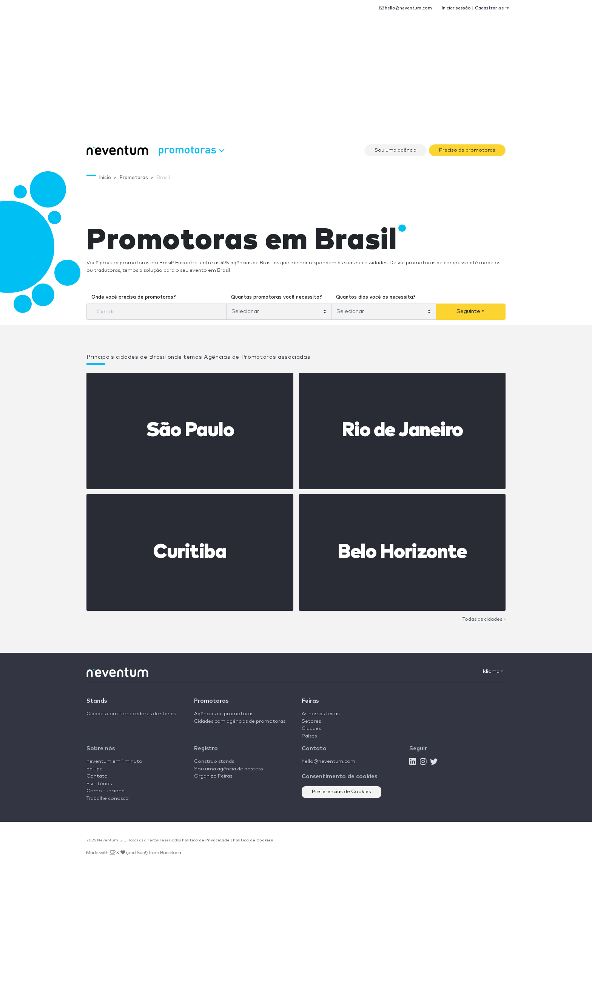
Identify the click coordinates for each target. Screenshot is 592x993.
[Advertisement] (296, 83)
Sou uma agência (395, 150)
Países (309, 736)
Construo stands (214, 761)
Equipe (94, 769)
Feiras (310, 701)
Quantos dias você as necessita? (376, 297)
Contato (97, 776)
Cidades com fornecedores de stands (131, 713)
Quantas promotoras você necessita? (276, 297)
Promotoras (211, 701)
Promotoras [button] (191, 149)
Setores (311, 721)
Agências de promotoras (223, 713)
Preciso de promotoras (467, 150)
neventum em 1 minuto (114, 761)
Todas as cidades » (484, 619)
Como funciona (105, 791)
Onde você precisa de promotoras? (133, 297)
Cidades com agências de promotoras (239, 721)
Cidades (311, 728)
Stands (96, 701)
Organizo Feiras (213, 776)
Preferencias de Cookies (341, 791)
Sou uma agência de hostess (228, 769)
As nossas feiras (320, 713)
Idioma (493, 671)
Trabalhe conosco (107, 798)
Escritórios (99, 783)
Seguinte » (470, 311)
